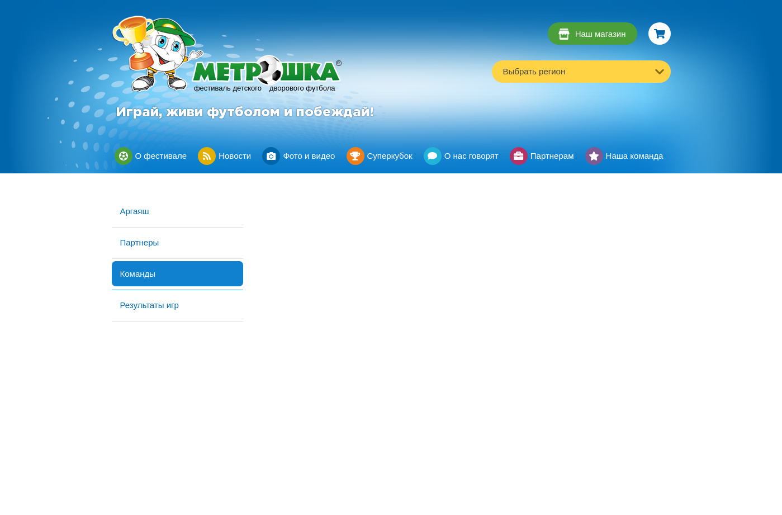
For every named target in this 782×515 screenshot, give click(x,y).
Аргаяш (134, 211)
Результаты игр (149, 305)
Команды (138, 273)
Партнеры (139, 242)
